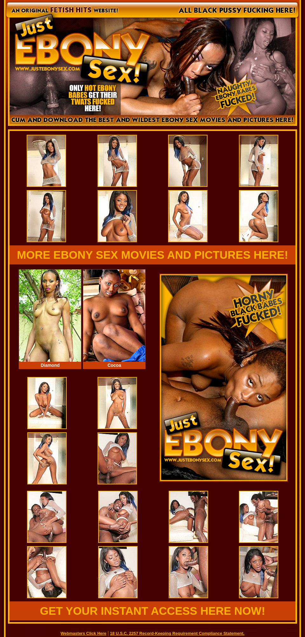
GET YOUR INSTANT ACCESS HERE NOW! (152, 611)
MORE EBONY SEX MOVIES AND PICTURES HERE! (152, 255)
